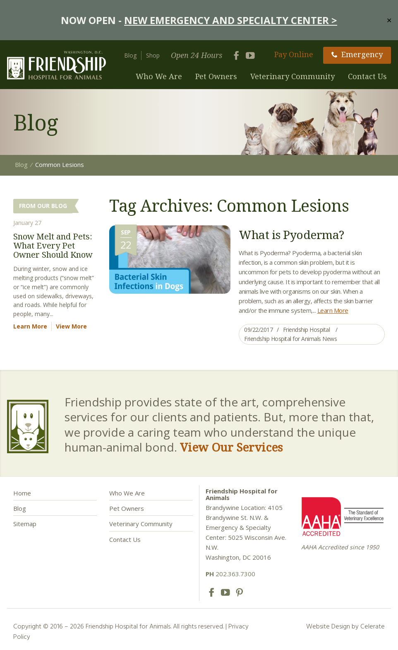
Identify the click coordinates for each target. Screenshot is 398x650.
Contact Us (367, 76)
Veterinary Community (292, 76)
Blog (130, 55)
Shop (153, 55)
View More (71, 326)
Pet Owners (216, 76)
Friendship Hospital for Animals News (290, 339)
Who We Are (159, 76)
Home (22, 493)
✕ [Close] (389, 19)
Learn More (332, 310)
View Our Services (231, 447)
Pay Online (293, 54)
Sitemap (24, 524)
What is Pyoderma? (291, 234)
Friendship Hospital (306, 329)
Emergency (357, 54)
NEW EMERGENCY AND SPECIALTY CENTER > (230, 20)
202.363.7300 (230, 574)
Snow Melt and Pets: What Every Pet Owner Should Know (53, 245)
